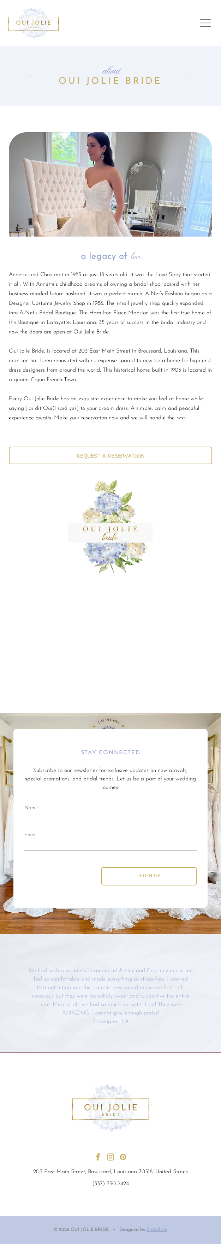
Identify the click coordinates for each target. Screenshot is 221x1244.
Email (30, 835)
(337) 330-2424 (110, 1184)
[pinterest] (123, 1158)
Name (31, 807)
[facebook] (98, 1158)
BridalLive (157, 1229)
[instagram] (110, 1158)
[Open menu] (205, 23)
